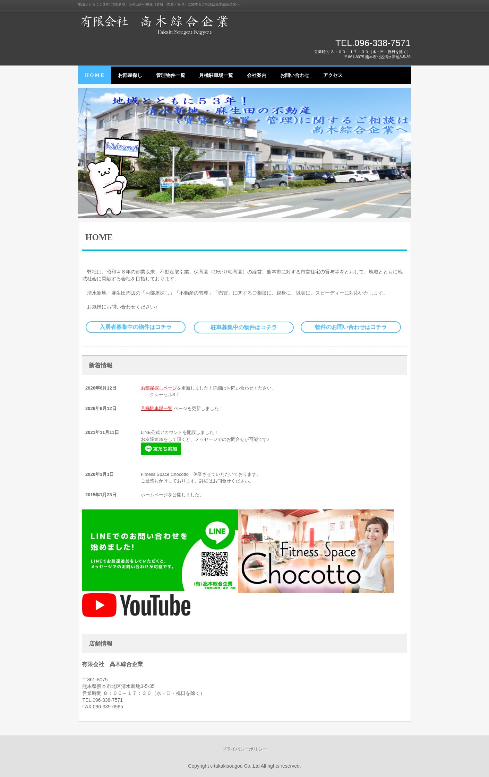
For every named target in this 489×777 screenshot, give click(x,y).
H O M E (94, 75)
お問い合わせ (294, 75)
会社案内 (256, 75)
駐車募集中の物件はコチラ (244, 327)
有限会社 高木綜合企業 (158, 24)
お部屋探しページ (159, 388)
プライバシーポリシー (244, 749)
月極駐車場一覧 (216, 75)
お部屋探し (130, 75)
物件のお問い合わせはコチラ (351, 327)
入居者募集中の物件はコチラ (136, 327)
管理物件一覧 (170, 75)
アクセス (333, 75)
